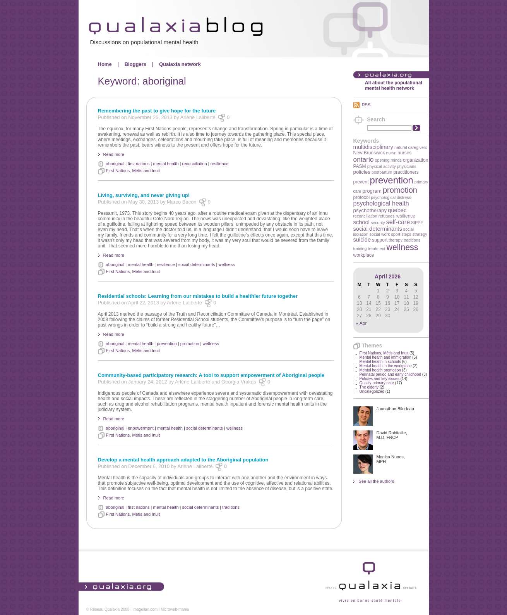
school (361, 222)
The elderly (369, 387)
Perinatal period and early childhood (390, 374)
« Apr (361, 323)
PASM (359, 166)
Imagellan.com (145, 609)
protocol (361, 197)
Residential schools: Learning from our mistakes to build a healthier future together (198, 296)
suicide (362, 240)
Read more (113, 154)
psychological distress (391, 197)
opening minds (388, 160)
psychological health (381, 203)
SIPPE (417, 222)
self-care (398, 222)
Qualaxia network (180, 64)
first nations (138, 163)
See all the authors (376, 481)
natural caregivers (410, 147)
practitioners (405, 172)
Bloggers (135, 64)
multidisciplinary (373, 147)
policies (361, 172)
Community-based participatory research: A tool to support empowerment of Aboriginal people (211, 375)
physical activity (381, 166)
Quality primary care (377, 383)
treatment (376, 248)
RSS (366, 104)
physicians (406, 166)
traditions (412, 240)
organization (415, 160)
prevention (391, 180)
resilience (405, 216)
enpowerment (141, 428)
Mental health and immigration (385, 357)
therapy (396, 240)
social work (380, 234)
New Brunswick (369, 152)
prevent (361, 182)
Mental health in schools (380, 361)
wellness (402, 247)
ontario (363, 159)
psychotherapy (370, 210)
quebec (397, 210)
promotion (400, 190)
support (379, 240)
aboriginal (115, 163)
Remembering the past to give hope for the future (157, 111)
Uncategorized (372, 391)
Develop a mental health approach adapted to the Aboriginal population (183, 460)
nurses (404, 152)
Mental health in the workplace (386, 366)
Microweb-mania (175, 609)
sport (395, 234)
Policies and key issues (379, 379)
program (372, 191)
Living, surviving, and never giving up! (144, 195)
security (378, 222)
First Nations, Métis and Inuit (384, 353)
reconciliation (365, 216)
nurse (391, 152)
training (360, 248)
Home (105, 64)
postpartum (382, 172)
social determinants (377, 229)
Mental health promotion (380, 370)
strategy (420, 234)
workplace (363, 255)
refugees (386, 216)
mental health (165, 163)
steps (406, 234)
